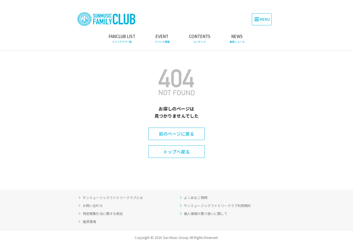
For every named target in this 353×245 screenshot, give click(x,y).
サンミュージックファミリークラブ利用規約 (217, 205)
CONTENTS (199, 38)
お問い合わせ (93, 205)
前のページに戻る (176, 133)
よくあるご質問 (195, 197)
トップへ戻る (176, 151)
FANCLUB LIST (122, 38)
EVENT (162, 38)
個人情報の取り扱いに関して (206, 213)
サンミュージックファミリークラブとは (113, 197)
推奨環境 (89, 221)
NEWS (237, 38)
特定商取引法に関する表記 (103, 213)
